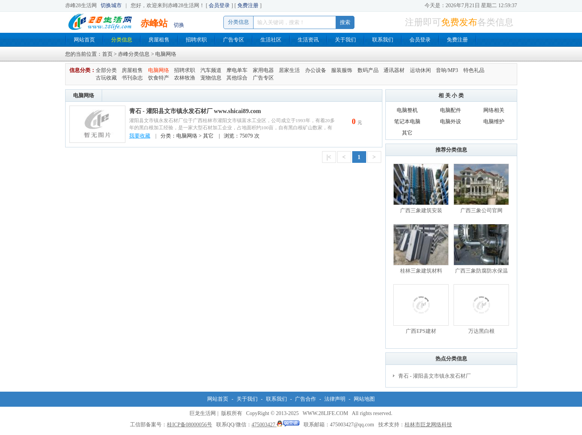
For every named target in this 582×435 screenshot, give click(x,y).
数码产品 (368, 70)
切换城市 (111, 5)
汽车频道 (210, 70)
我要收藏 (139, 136)
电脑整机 (407, 110)
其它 (407, 133)
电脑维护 (493, 121)
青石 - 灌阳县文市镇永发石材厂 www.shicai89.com (195, 111)
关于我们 (345, 40)
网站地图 (364, 399)
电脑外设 (450, 121)
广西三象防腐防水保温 (481, 271)
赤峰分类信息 (134, 54)
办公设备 (315, 70)
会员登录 (219, 5)
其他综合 (236, 78)
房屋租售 (159, 40)
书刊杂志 (132, 78)
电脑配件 (450, 110)
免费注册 (247, 5)
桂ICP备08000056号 (189, 424)
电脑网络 (158, 70)
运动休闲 (420, 70)
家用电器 (263, 70)
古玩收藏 (106, 78)
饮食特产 (158, 78)
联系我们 (382, 40)
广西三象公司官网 (481, 210)
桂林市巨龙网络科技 (428, 424)
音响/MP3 (447, 70)
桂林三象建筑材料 (421, 271)
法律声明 (334, 399)
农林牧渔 (184, 78)
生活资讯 (308, 40)
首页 (107, 54)
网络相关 (493, 110)
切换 (179, 25)
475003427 (276, 424)
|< (329, 157)
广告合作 (305, 399)
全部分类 (106, 70)
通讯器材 (394, 70)
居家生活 (289, 70)
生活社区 (270, 40)
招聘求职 (196, 40)
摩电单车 (236, 70)
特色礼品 (473, 70)
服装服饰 (341, 70)
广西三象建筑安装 (421, 210)
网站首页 (84, 40)
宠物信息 (210, 78)
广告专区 (233, 40)
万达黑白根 (481, 331)
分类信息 (121, 40)
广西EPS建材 (421, 331)
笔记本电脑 (407, 121)
